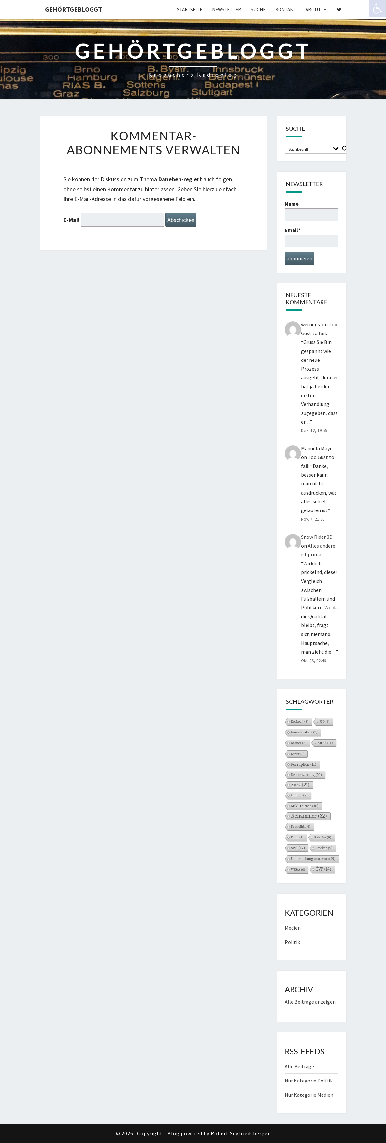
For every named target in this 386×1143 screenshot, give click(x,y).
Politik (292, 942)
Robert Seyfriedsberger (240, 1133)
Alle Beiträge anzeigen (310, 1002)
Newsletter (226, 10)
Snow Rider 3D (317, 537)
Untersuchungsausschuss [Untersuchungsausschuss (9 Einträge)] (313, 859)
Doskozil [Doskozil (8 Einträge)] (299, 721)
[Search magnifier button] (345, 148)
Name (311, 210)
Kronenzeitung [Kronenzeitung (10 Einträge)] (306, 774)
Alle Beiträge (299, 1066)
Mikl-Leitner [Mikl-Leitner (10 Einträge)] (305, 806)
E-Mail (71, 220)
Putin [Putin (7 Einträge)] (297, 837)
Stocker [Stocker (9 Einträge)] (324, 848)
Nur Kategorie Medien (309, 1095)
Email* (311, 237)
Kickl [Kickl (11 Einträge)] (325, 743)
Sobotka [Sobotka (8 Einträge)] (322, 837)
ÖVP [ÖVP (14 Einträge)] (323, 869)
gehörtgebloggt (73, 9)
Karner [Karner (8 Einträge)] (299, 743)
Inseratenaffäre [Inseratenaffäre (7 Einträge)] (304, 732)
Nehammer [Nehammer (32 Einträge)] (309, 816)
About (313, 10)
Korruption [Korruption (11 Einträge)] (303, 764)
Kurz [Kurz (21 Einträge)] (300, 785)
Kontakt (285, 10)
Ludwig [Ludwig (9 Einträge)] (299, 795)
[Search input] (308, 149)
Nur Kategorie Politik (309, 1080)
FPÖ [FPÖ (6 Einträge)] (324, 722)
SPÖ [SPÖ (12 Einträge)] (298, 848)
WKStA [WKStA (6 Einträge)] (298, 870)
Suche (258, 10)
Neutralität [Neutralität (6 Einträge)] (300, 827)
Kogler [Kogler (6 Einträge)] (297, 754)
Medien (293, 927)
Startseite (189, 10)
